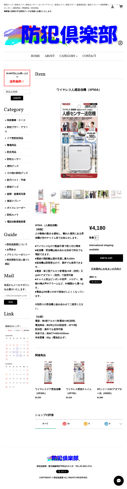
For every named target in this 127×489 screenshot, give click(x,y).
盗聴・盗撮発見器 (16, 194)
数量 (91, 237)
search (17, 98)
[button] (68, 56)
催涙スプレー (14, 201)
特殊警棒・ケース (16, 120)
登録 (10, 302)
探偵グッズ (13, 186)
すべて (45, 423)
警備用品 (11, 145)
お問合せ (11, 249)
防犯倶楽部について (17, 244)
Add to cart (106, 258)
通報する (93, 277)
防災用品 (11, 152)
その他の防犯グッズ (17, 173)
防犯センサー (14, 159)
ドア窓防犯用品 (15, 138)
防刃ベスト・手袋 (16, 180)
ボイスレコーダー (16, 207)
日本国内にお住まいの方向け (106, 269)
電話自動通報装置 (16, 221)
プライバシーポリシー (18, 254)
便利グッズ (13, 166)
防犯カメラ (13, 214)
